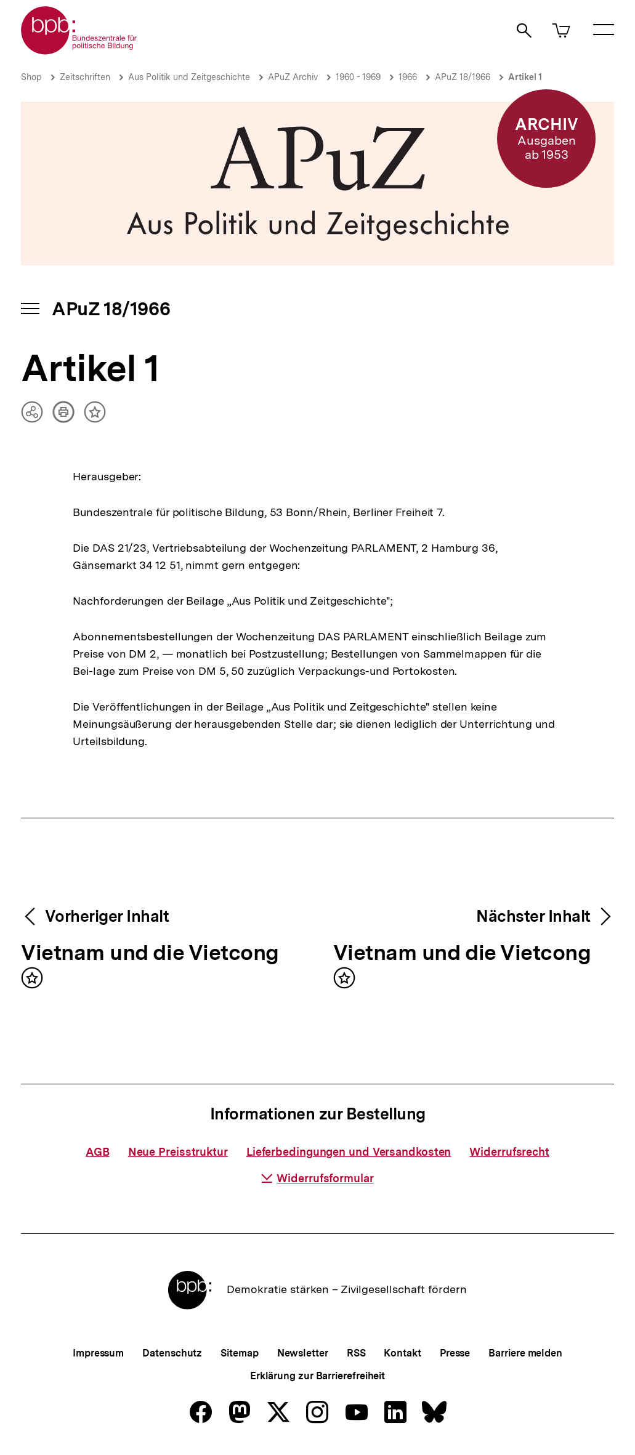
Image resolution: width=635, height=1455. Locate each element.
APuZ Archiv (293, 77)
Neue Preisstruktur (178, 1151)
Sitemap (239, 1353)
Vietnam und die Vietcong (150, 953)
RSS (356, 1353)
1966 (407, 77)
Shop (31, 77)
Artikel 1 (525, 77)
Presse (455, 1353)
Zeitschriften (85, 77)
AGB (98, 1151)
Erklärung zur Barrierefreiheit (317, 1376)
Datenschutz (172, 1353)
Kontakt (402, 1353)
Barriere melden (525, 1353)
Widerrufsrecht (509, 1151)
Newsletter (302, 1353)
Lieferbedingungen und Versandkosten (348, 1151)
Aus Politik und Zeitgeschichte (189, 77)
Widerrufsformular (317, 1178)
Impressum (98, 1353)
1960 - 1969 (358, 77)
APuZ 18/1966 (462, 77)
